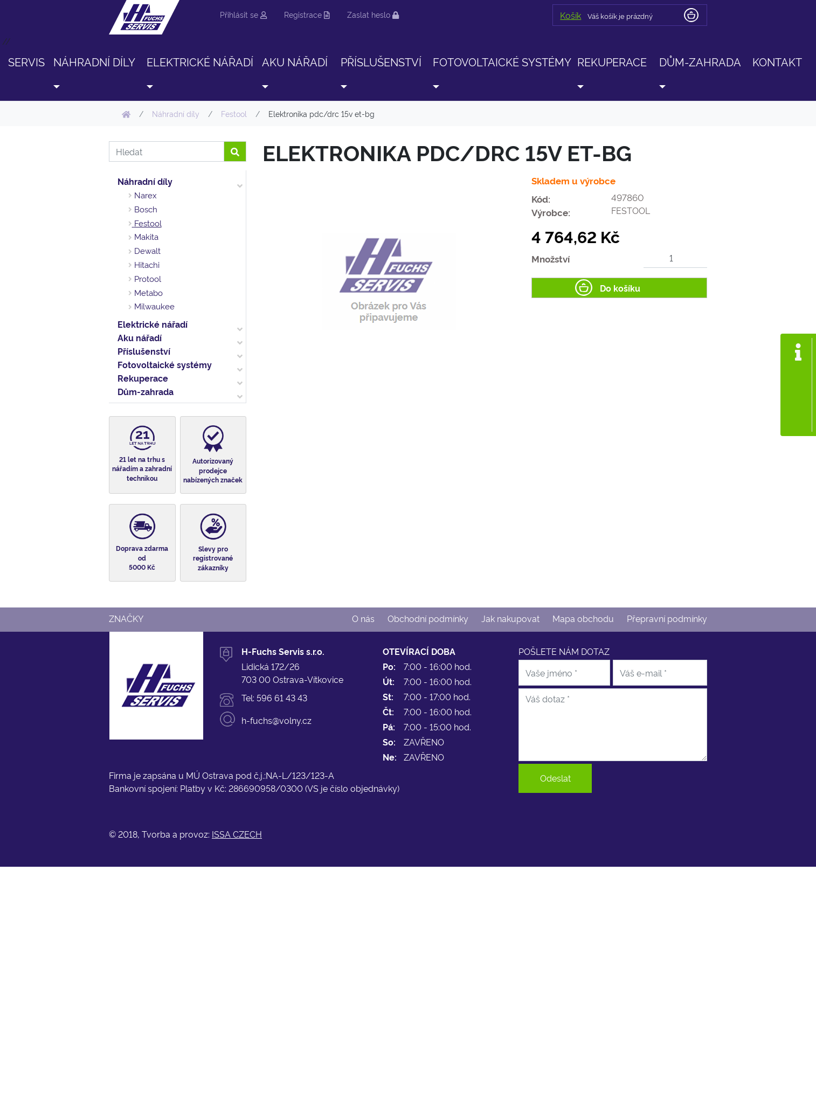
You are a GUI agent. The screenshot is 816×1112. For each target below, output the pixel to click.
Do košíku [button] (620, 288)
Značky (126, 618)
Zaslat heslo (373, 14)
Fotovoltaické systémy (164, 364)
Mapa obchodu (583, 618)
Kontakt (777, 61)
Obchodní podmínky (428, 618)
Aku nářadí (139, 337)
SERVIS (26, 61)
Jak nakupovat (510, 618)
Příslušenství (143, 351)
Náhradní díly (144, 181)
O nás (363, 618)
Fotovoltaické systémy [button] (502, 61)
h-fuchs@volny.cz (276, 720)
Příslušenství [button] (381, 61)
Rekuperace (142, 378)
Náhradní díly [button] (94, 61)
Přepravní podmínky (667, 618)
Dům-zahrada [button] (700, 61)
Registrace (307, 14)
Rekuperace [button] (612, 61)
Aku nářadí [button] (295, 61)
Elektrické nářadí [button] (200, 61)
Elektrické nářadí (152, 324)
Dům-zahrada (145, 391)
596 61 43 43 (282, 697)
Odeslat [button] (555, 778)
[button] (56, 86)
